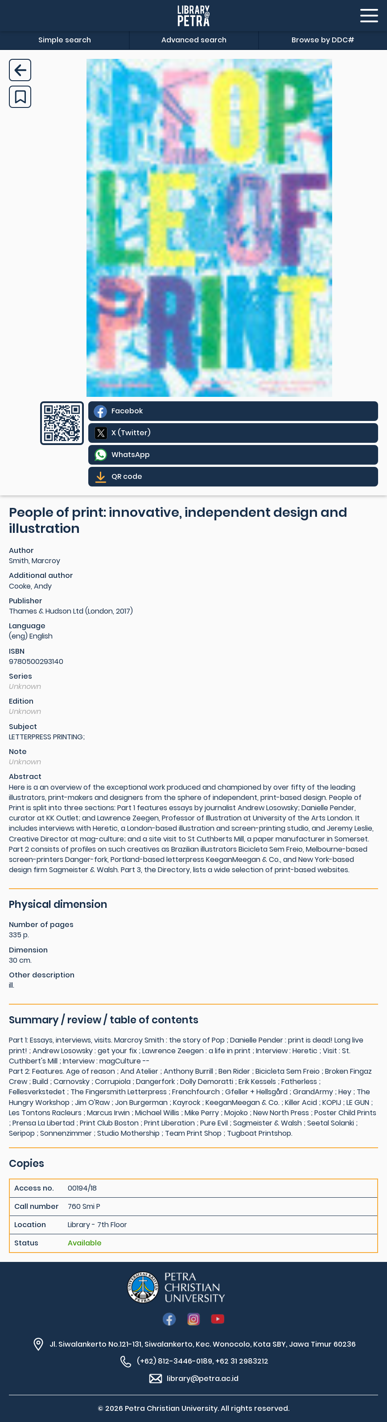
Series (20, 676)
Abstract (25, 776)
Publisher (25, 601)
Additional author (41, 575)
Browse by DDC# (323, 40)
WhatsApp (130, 454)
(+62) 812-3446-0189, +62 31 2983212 (202, 1361)
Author (21, 550)
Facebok (127, 411)
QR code (126, 476)
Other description (41, 975)
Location (30, 1224)
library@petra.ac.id (203, 1378)
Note (18, 751)
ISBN (17, 651)
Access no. (34, 1188)
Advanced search (193, 40)
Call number (36, 1206)
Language (27, 626)
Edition (21, 701)
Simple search (64, 40)
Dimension (28, 950)
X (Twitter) (130, 433)
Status (26, 1243)
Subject (23, 726)
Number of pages (41, 924)
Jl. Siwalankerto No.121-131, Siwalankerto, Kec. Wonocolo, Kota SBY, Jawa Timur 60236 (202, 1344)
